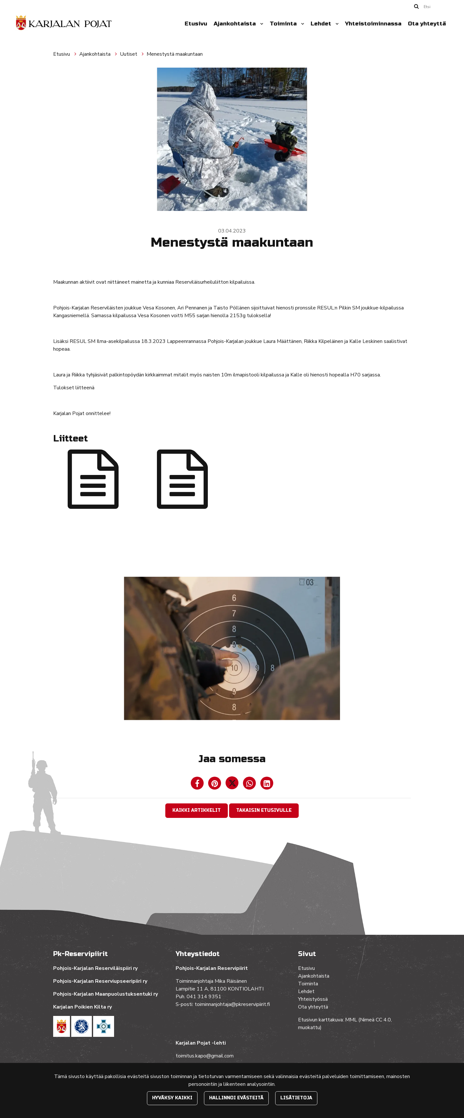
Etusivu (196, 23)
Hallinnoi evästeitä (236, 1098)
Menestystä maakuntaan (175, 54)
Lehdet (322, 23)
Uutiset (129, 54)
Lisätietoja (296, 1098)
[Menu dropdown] (260, 24)
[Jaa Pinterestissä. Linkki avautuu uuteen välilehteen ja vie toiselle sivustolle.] (215, 784)
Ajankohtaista (235, 23)
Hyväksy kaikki (172, 1098)
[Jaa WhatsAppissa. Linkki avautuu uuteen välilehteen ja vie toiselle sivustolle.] (250, 784)
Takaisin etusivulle (264, 810)
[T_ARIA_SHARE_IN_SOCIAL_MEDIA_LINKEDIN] (267, 784)
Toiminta (284, 23)
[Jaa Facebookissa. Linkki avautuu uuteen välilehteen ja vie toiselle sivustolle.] (198, 784)
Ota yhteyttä (427, 23)
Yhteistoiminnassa (373, 23)
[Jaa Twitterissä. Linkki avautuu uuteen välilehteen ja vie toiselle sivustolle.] (232, 784)
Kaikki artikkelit (196, 810)
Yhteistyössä (313, 999)
